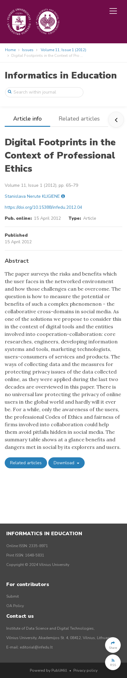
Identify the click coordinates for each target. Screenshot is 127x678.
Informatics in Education (61, 75)
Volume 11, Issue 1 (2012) (63, 49)
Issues (28, 49)
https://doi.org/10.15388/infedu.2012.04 (43, 207)
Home (10, 49)
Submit (12, 596)
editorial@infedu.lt (36, 647)
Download (65, 463)
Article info (27, 118)
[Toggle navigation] (113, 11)
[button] (113, 645)
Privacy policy (85, 670)
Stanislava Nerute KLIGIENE (32, 196)
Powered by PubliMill (48, 670)
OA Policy (15, 605)
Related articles (79, 118)
